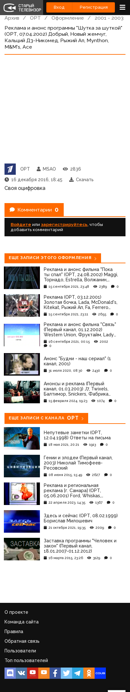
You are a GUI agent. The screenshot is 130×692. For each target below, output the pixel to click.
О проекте (16, 612)
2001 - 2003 (109, 18)
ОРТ (35, 18)
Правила (14, 631)
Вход (59, 7)
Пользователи (20, 650)
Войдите (21, 224)
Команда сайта (22, 621)
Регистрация (94, 7)
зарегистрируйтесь (64, 224)
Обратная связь (22, 641)
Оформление (67, 18)
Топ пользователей (26, 660)
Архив (12, 18)
